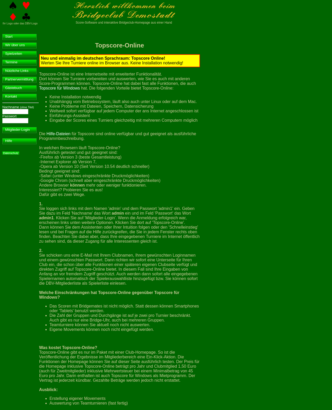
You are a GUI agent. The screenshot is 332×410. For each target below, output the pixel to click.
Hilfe (8, 141)
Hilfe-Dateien (58, 134)
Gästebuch (13, 88)
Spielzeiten (13, 54)
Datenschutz (10, 153)
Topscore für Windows (59, 88)
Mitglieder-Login (17, 130)
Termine (11, 62)
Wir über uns (15, 45)
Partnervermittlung (19, 79)
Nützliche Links (17, 71)
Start (8, 36)
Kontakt (11, 96)
